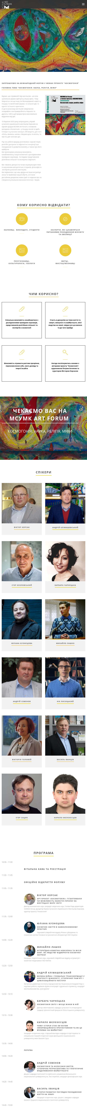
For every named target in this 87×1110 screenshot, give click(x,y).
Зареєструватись (39, 445)
